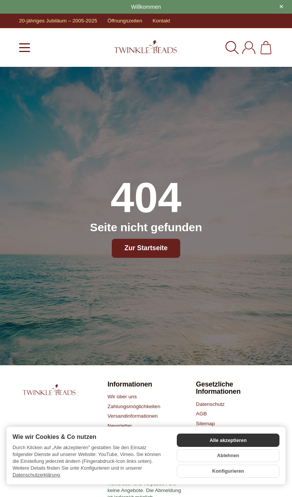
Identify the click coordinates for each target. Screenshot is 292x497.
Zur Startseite (145, 248)
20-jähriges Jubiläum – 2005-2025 (58, 21)
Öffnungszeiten (125, 21)
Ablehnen (228, 455)
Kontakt (161, 21)
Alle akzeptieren (227, 440)
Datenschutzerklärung (36, 475)
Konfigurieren (228, 470)
